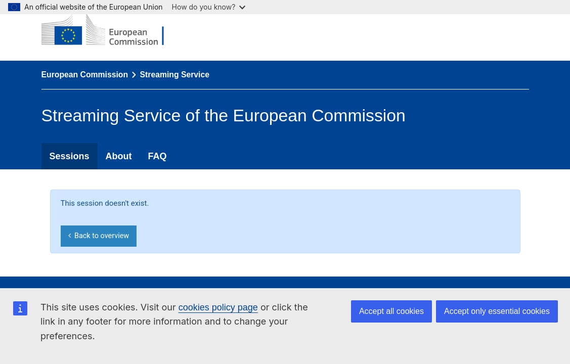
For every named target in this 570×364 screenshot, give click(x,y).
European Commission (84, 74)
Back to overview (98, 236)
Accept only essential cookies (497, 311)
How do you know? (209, 7)
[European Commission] (110, 30)
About (119, 156)
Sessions (70, 156)
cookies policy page (218, 307)
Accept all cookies (391, 311)
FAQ (157, 156)
